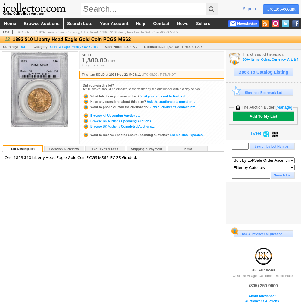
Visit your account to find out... (135, 96)
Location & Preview (64, 149)
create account (281, 9)
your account (114, 23)
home (10, 23)
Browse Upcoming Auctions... (111, 115)
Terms (187, 149)
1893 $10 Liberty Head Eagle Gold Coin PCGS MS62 (140, 32)
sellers (203, 23)
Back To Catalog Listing (263, 72)
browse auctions (42, 23)
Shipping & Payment (146, 149)
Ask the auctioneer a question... (139, 101)
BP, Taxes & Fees (105, 149)
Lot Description (23, 149)
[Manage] (283, 107)
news (182, 23)
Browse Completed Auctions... (119, 126)
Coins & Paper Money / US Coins (74, 47)
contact (161, 23)
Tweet (255, 133)
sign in (249, 8)
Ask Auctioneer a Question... (259, 233)
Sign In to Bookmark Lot (258, 92)
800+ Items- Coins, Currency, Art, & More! (68, 32)
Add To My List (263, 116)
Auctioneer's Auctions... (263, 301)
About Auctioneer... (263, 296)
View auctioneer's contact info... (140, 107)
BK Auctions (25, 32)
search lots (79, 23)
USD (23, 47)
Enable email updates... (144, 135)
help (140, 23)
